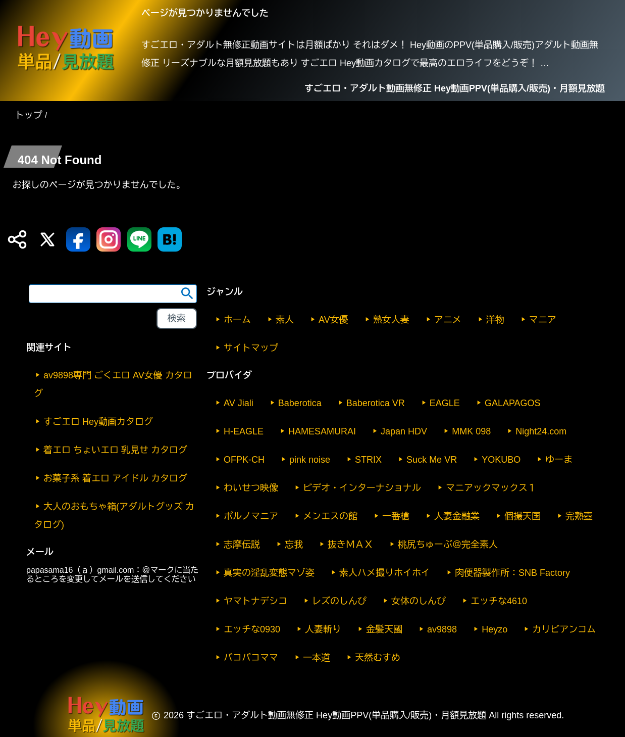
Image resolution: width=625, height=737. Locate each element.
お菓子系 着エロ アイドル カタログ (115, 478)
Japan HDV (404, 431)
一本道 (316, 658)
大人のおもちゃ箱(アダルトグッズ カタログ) (114, 516)
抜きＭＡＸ (350, 544)
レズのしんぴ (339, 601)
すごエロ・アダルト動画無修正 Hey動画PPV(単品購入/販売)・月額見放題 (454, 88)
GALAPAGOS (513, 403)
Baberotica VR (375, 403)
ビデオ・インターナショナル (362, 488)
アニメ (447, 320)
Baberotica (300, 403)
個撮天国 (522, 516)
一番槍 (395, 516)
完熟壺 (579, 516)
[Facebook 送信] (78, 239)
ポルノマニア (251, 516)
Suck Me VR (431, 460)
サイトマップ (251, 348)
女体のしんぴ (418, 601)
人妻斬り (323, 629)
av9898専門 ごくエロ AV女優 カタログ (113, 384)
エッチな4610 (499, 601)
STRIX (368, 460)
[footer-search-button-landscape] (177, 318)
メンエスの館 (330, 516)
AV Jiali (238, 403)
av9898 (442, 629)
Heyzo (494, 629)
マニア (542, 320)
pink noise (309, 460)
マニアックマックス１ (491, 488)
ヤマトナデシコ (255, 601)
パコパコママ (251, 658)
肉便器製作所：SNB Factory (512, 573)
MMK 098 (471, 431)
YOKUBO (501, 460)
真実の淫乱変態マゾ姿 (269, 573)
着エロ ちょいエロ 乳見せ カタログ (115, 450)
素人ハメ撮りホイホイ (384, 573)
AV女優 (333, 320)
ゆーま (558, 460)
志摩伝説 (242, 544)
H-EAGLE (244, 431)
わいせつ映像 (251, 488)
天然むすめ (377, 658)
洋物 (495, 320)
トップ (28, 115)
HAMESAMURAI (322, 431)
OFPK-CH (244, 460)
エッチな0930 (252, 629)
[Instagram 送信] (108, 239)
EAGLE (445, 403)
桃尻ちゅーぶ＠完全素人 (448, 544)
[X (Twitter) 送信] (47, 239)
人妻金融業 (457, 516)
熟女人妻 (391, 320)
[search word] (113, 293)
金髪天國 (384, 629)
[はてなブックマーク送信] (170, 239)
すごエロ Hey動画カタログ (98, 422)
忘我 (294, 544)
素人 (285, 320)
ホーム (237, 320)
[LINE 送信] (139, 239)
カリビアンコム (564, 629)
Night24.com (540, 431)
